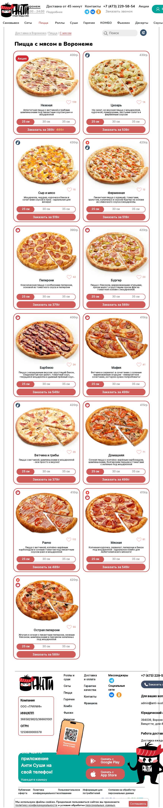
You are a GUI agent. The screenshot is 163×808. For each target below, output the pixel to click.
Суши (74, 23)
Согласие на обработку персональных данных (121, 791)
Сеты (28, 23)
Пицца (43, 23)
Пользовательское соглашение (69, 791)
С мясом (65, 33)
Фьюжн (68, 712)
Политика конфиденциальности (45, 791)
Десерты (141, 23)
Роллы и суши (69, 677)
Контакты (93, 6)
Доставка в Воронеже (30, 33)
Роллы (60, 23)
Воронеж (32, 6)
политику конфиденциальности (36, 805)
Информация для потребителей (92, 791)
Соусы (158, 23)
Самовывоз (11, 23)
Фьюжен (123, 23)
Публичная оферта (24, 791)
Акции (144, 6)
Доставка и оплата (90, 677)
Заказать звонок (119, 11)
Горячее (89, 23)
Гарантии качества (90, 687)
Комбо (68, 706)
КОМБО (106, 23)
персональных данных (100, 805)
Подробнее (54, 12)
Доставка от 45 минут (64, 6)
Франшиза (90, 703)
